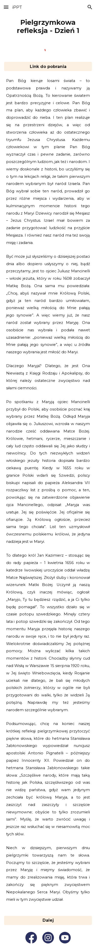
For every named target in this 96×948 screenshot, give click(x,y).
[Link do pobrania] (48, 66)
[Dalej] (48, 920)
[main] (48, 26)
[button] (6, 7)
